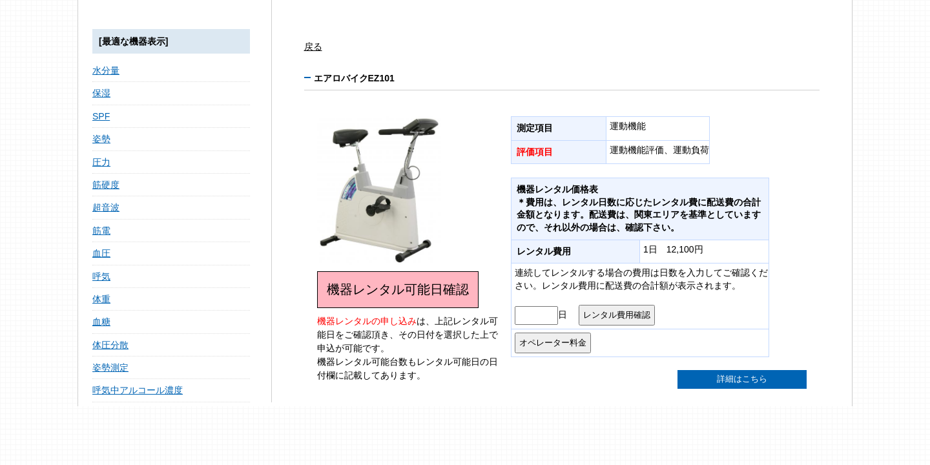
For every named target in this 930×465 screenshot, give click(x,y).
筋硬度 (105, 185)
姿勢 (101, 139)
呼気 (101, 276)
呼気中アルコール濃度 (137, 390)
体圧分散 (110, 345)
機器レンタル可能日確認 (398, 289)
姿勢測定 (110, 367)
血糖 (101, 321)
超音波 (105, 207)
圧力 (101, 162)
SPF (101, 116)
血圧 (101, 253)
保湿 (101, 93)
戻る (313, 46)
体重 (101, 299)
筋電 (101, 230)
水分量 (105, 70)
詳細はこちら (742, 379)
